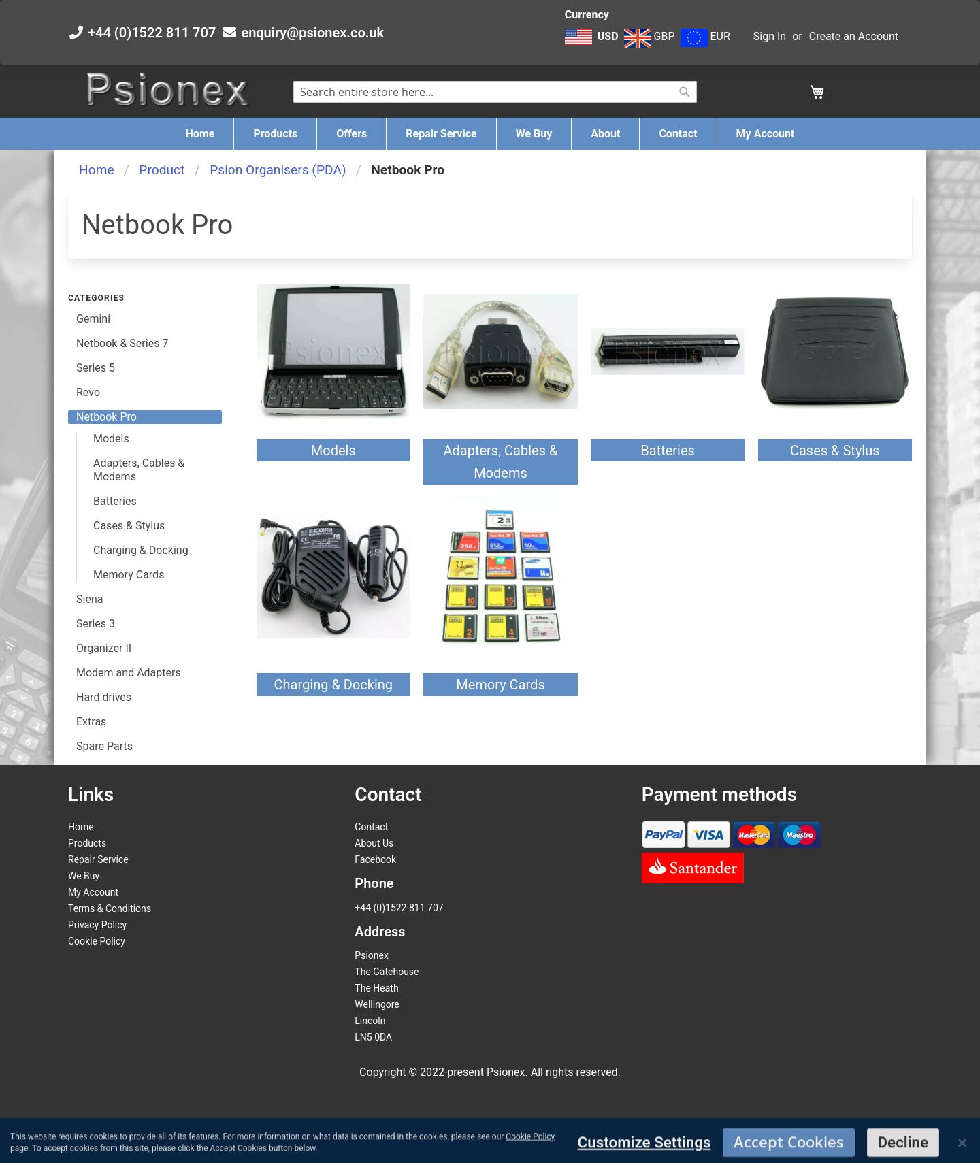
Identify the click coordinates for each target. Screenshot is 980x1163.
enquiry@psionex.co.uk (312, 32)
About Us (374, 843)
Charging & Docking (333, 684)
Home (96, 170)
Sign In (769, 36)
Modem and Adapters (128, 672)
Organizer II (103, 648)
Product (161, 170)
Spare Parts (104, 746)
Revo (88, 392)
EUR (705, 36)
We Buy (83, 875)
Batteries (667, 450)
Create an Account (853, 36)
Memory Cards (500, 684)
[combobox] (495, 92)
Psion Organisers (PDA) (278, 170)
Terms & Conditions (109, 908)
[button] (593, 44)
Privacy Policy (97, 924)
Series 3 (95, 623)
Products (87, 843)
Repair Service (98, 859)
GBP (649, 36)
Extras (91, 721)
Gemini (93, 318)
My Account (93, 892)
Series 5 (95, 367)
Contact (371, 826)
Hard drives (103, 697)
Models (333, 450)
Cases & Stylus (835, 450)
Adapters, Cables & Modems (138, 470)
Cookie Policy (96, 941)
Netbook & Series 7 (122, 343)
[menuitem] (200, 134)
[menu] (490, 134)
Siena (89, 599)
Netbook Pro (106, 416)
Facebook (375, 859)
